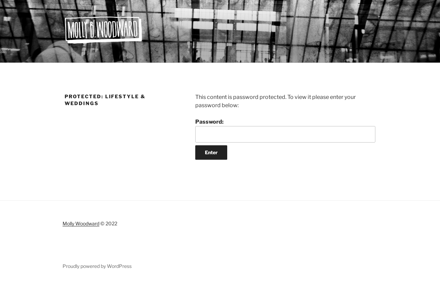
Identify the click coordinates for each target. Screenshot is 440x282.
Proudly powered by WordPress (97, 266)
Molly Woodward (81, 223)
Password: (285, 131)
